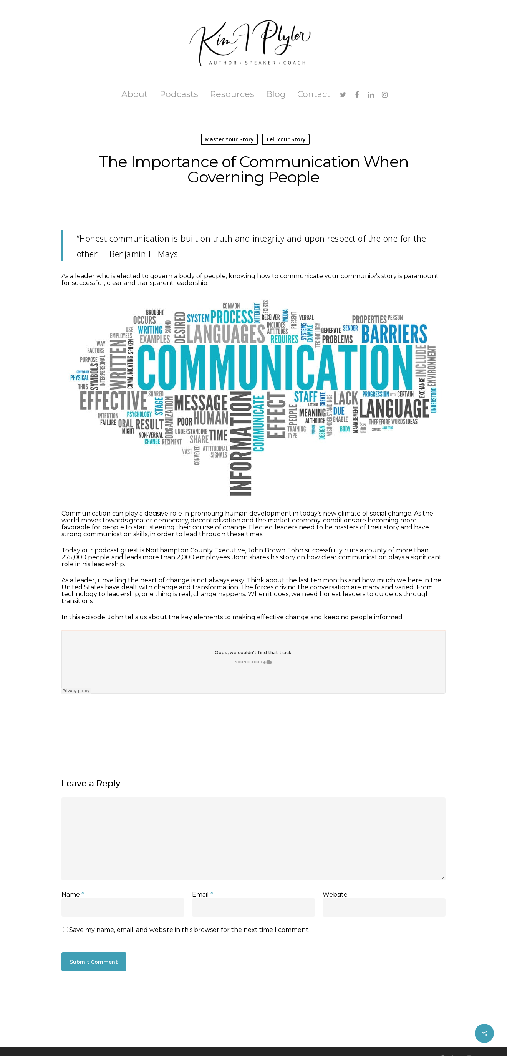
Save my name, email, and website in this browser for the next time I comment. (189, 929)
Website (335, 894)
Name (72, 894)
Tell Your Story (286, 139)
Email (202, 894)
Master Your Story (229, 139)
